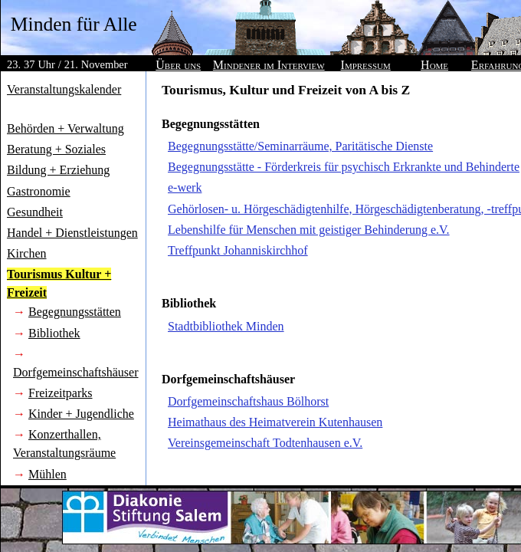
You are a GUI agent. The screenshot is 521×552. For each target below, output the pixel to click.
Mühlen (47, 474)
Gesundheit (35, 212)
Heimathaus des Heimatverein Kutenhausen (275, 422)
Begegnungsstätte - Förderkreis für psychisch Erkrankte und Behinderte (343, 166)
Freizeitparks (60, 392)
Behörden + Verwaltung (65, 128)
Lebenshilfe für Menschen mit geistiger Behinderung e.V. (309, 229)
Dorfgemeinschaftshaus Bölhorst (248, 401)
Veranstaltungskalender (64, 89)
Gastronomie (38, 191)
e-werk (185, 187)
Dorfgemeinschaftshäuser (76, 372)
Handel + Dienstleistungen (72, 232)
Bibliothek (54, 333)
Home (434, 64)
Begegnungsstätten (74, 311)
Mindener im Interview (269, 64)
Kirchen (27, 253)
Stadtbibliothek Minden (226, 326)
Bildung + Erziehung (58, 169)
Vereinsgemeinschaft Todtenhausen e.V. (265, 442)
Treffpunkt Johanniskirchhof (238, 250)
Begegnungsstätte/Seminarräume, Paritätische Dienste (300, 146)
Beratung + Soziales (56, 149)
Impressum (366, 64)
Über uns (178, 64)
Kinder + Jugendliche (81, 413)
